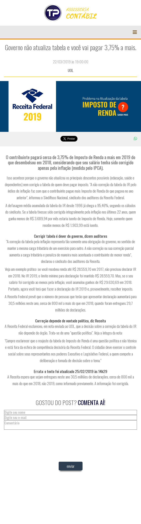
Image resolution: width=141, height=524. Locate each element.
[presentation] (70, 483)
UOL (70, 70)
